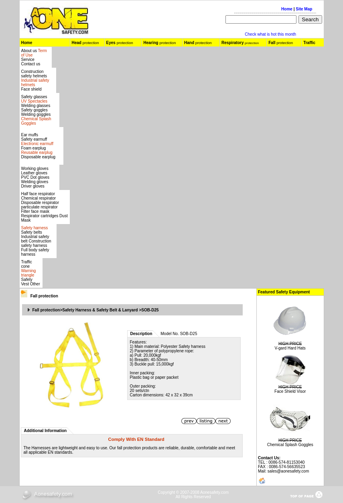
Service (28, 59)
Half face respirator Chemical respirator (38, 196)
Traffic (309, 42)
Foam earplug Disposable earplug (38, 152)
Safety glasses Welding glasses (36, 101)
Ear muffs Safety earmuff (37, 139)
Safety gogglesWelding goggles (36, 116)
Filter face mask (35, 211)
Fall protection (46, 310)
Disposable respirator (40, 202)
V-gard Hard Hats (290, 348)
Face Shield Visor (290, 391)
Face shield (31, 89)
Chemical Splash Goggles (290, 444)
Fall (44, 296)
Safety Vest (26, 281)
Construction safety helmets (34, 73)
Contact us (31, 64)
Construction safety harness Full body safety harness (36, 248)
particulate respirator (39, 207)
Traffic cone (26, 264)
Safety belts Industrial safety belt (35, 236)
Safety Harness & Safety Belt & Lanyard (100, 310)
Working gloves (35, 168)
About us (29, 50)
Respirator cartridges (40, 216)
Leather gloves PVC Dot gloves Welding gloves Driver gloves (35, 179)
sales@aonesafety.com (288, 471)
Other (35, 284)
